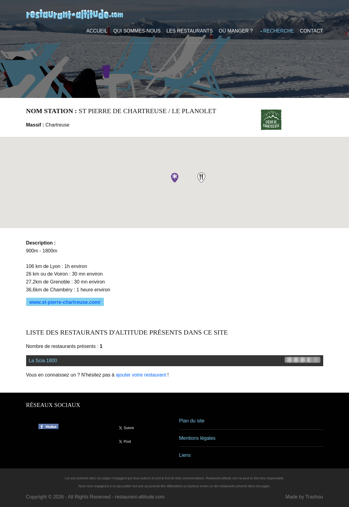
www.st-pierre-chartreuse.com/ (65, 302)
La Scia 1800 (43, 360)
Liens (185, 455)
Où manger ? (236, 30)
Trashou (314, 496)
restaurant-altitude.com (140, 496)
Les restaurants (189, 30)
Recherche (278, 30)
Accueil (96, 30)
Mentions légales (197, 438)
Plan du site (192, 420)
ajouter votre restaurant (141, 374)
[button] (201, 177)
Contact (311, 30)
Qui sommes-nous (137, 30)
